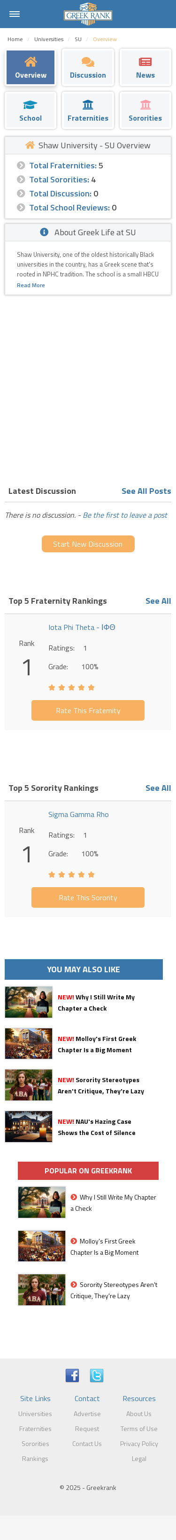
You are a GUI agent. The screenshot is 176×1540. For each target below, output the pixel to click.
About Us (139, 1413)
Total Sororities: (59, 179)
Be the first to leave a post (125, 515)
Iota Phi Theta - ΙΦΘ (81, 627)
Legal (139, 1458)
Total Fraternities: (63, 165)
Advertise (87, 1413)
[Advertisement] (88, 387)
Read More (31, 285)
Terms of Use (139, 1428)
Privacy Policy (139, 1443)
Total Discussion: (60, 193)
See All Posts (146, 490)
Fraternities (35, 1428)
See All (158, 600)
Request (87, 1428)
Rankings (35, 1458)
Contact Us (87, 1443)
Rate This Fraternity (88, 710)
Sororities (35, 1443)
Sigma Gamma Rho (78, 814)
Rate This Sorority (88, 897)
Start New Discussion (87, 543)
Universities (35, 1413)
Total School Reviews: (69, 207)
